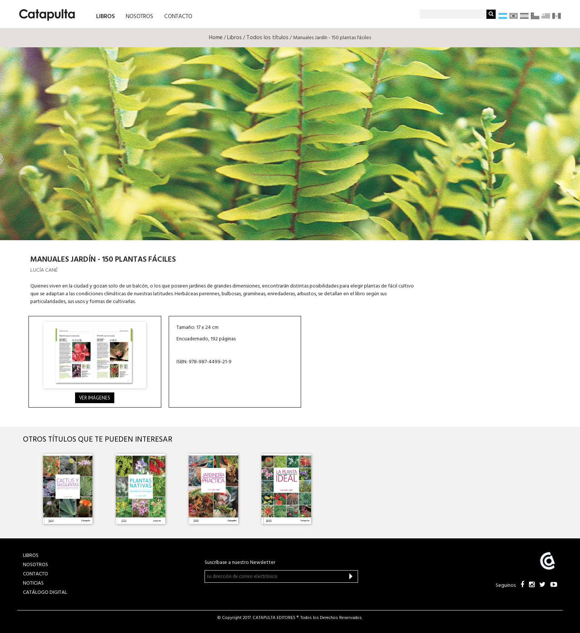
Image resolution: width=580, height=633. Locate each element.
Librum (500, 219)
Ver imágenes (94, 398)
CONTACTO (178, 16)
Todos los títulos (267, 37)
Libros (234, 37)
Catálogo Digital (45, 592)
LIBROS (105, 16)
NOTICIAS (33, 583)
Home (216, 37)
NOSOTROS (139, 16)
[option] (72, 489)
